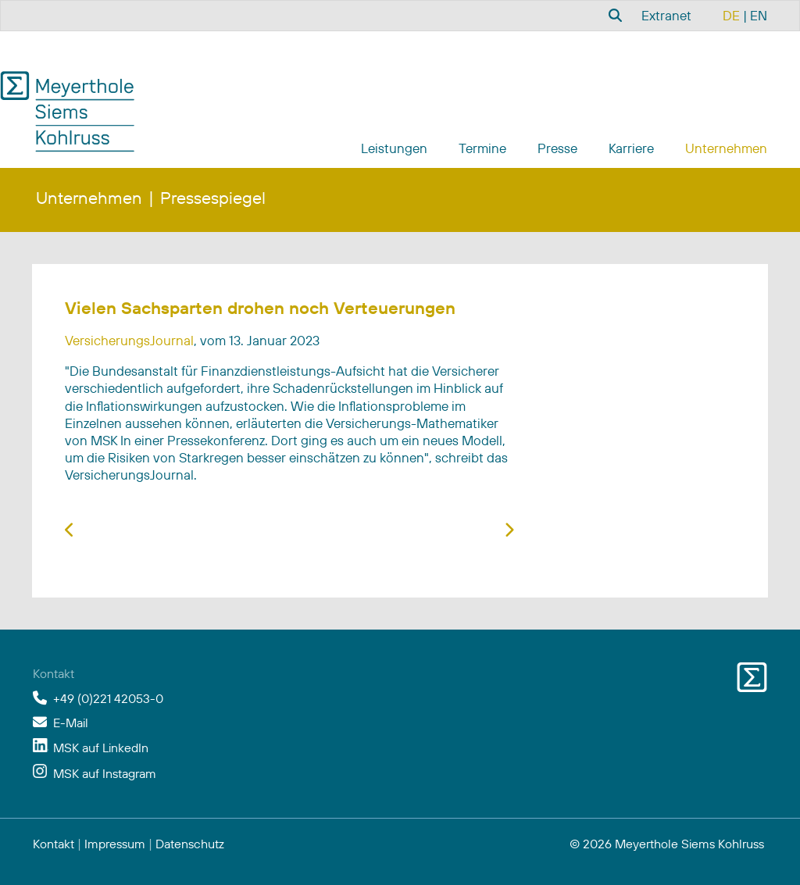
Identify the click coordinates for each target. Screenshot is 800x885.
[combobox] (613, 15)
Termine (482, 148)
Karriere (631, 148)
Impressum (114, 843)
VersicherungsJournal (129, 340)
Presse (557, 148)
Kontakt (53, 843)
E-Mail (70, 722)
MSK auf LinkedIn (100, 747)
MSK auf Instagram (104, 773)
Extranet (666, 15)
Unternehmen (726, 148)
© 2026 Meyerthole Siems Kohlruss (667, 843)
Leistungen (394, 148)
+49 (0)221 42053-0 (108, 698)
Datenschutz (189, 843)
